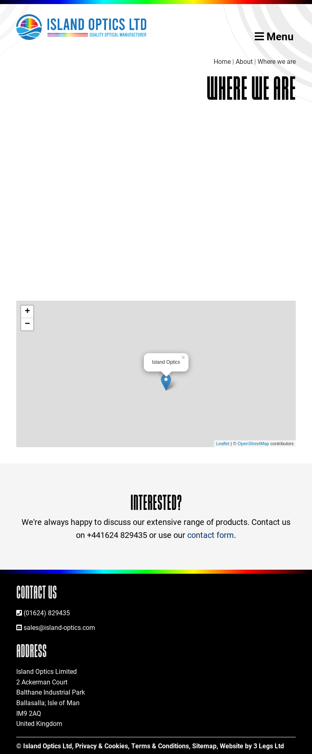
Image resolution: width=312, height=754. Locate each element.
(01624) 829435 (47, 612)
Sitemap (204, 745)
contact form (210, 534)
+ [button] (27, 312)
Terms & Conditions (160, 745)
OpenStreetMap (253, 443)
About (244, 61)
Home (222, 61)
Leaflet (223, 443)
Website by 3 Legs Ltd (252, 745)
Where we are (277, 61)
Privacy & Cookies (101, 745)
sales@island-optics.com (59, 627)
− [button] (27, 324)
